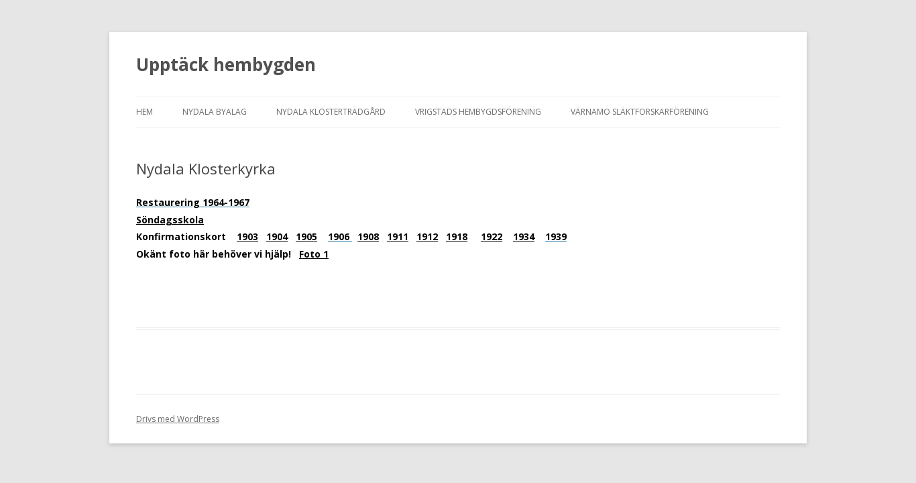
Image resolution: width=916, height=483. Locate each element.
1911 (397, 236)
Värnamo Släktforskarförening (640, 111)
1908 (368, 236)
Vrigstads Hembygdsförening (478, 111)
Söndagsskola (170, 219)
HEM (144, 111)
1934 (523, 236)
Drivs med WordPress (177, 419)
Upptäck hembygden (226, 64)
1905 (306, 236)
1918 (456, 236)
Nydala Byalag (214, 111)
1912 (427, 236)
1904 (277, 236)
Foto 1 (314, 254)
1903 (247, 236)
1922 (491, 236)
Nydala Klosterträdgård (331, 111)
